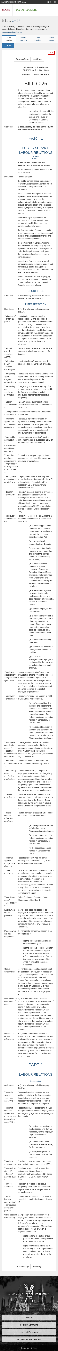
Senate (6, 10)
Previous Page (22, 59)
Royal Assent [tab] (51, 39)
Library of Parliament (29, 1332)
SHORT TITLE (36, 291)
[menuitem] (49, 2)
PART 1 (36, 138)
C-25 (16, 21)
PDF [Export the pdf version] (51, 52)
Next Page (37, 59)
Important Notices (29, 1348)
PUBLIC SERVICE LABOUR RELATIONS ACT (35, 152)
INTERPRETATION (35, 304)
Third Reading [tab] (38, 39)
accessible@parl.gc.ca (12, 32)
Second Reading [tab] (23, 39)
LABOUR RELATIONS (35, 1074)
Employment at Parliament (29, 1339)
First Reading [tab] (9, 39)
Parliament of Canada (13, 2)
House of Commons (26, 10)
